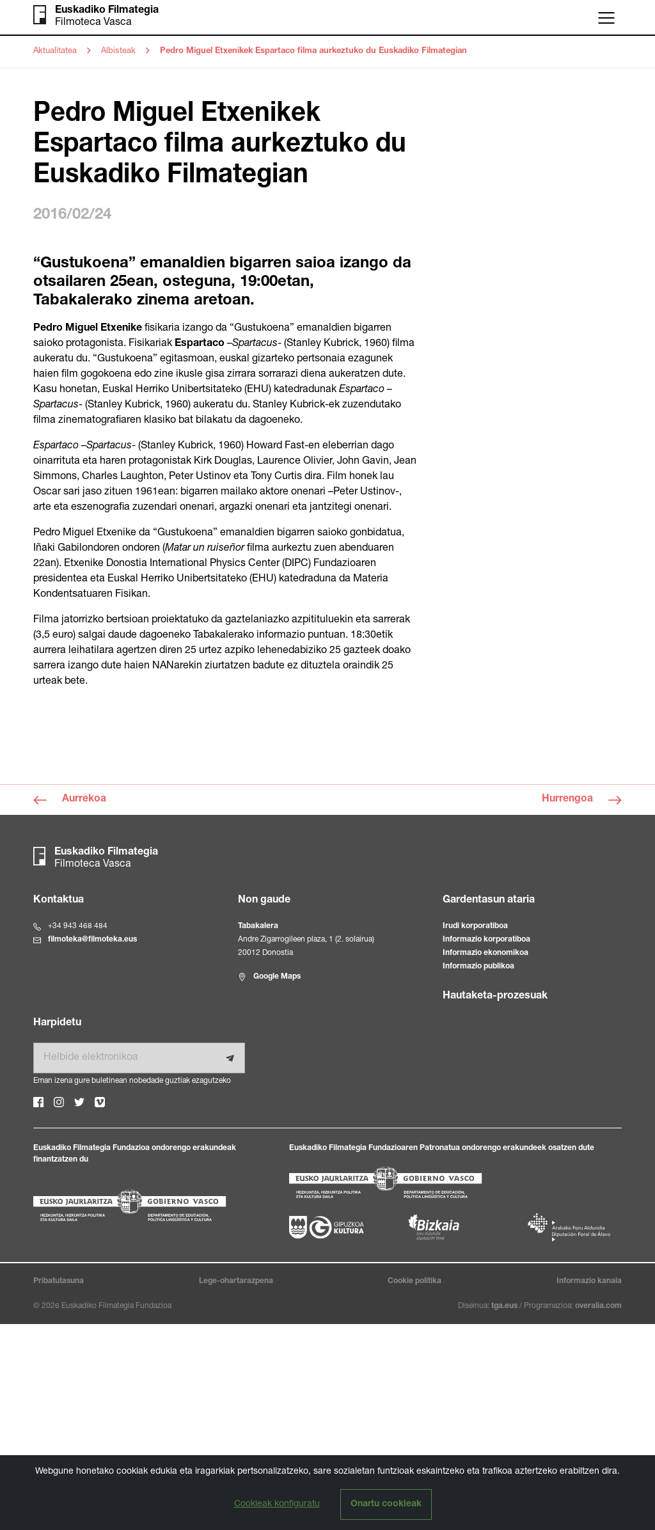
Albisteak (118, 51)
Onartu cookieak (386, 1504)
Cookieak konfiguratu (277, 1504)
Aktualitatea (55, 51)
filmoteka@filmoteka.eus (92, 1145)
